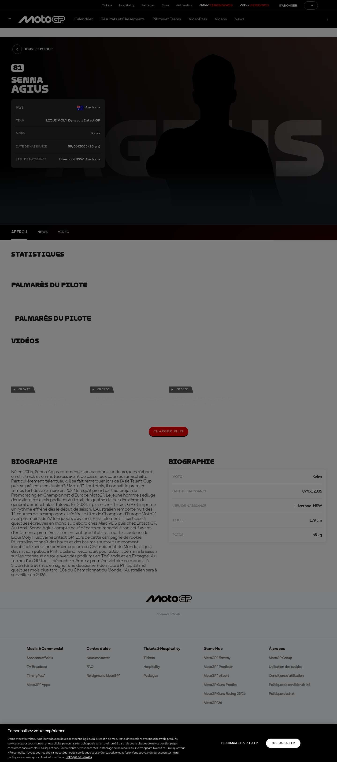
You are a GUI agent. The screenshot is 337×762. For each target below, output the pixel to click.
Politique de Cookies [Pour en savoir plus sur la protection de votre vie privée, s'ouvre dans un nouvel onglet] (79, 757)
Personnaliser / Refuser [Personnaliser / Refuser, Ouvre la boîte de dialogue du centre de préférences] (239, 743)
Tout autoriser (283, 743)
